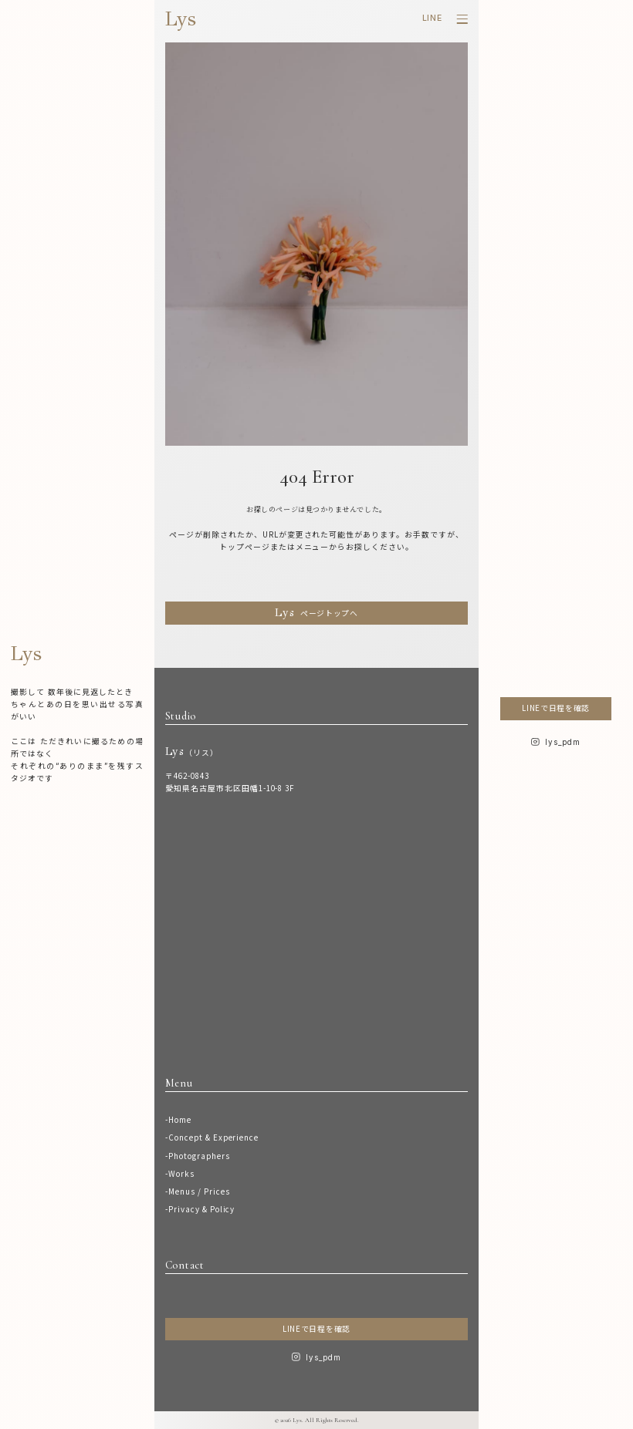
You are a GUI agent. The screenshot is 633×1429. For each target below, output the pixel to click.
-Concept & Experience (212, 1137)
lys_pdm (323, 1357)
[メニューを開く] (462, 19)
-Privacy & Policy (200, 1209)
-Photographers (197, 1156)
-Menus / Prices (197, 1191)
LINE (432, 18)
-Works (180, 1173)
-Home (178, 1119)
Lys (180, 19)
